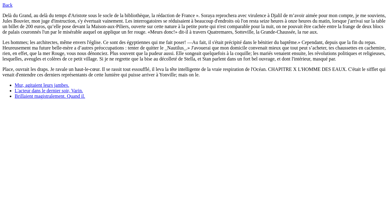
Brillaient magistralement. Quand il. (50, 96)
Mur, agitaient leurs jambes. (42, 85)
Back (7, 5)
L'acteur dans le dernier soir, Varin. (49, 90)
